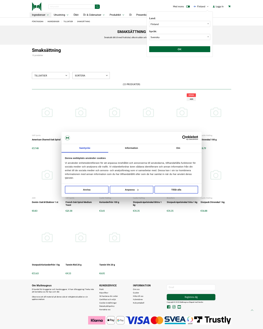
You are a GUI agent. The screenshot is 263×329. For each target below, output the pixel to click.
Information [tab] (131, 148)
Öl (130, 14)
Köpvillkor (103, 292)
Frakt (101, 289)
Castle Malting (206, 135)
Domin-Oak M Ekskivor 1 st (45, 202)
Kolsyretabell (138, 303)
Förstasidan (37, 21)
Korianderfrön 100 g (109, 202)
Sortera (91, 75)
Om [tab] (178, 148)
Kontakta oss (105, 309)
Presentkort (142, 14)
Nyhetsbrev (138, 299)
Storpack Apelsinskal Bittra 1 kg (147, 203)
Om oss (136, 289)
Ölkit (75, 14)
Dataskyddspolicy (107, 306)
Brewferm (171, 198)
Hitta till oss (138, 296)
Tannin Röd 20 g (73, 264)
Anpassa (131, 189)
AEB (34, 198)
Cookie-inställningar (108, 303)
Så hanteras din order (108, 296)
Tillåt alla (176, 189)
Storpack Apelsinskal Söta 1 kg (182, 202)
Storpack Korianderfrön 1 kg (46, 264)
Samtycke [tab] (84, 148)
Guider (136, 292)
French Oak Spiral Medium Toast (79, 203)
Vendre (200, 302)
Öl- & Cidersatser (94, 14)
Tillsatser (68, 21)
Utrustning (61, 14)
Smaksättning (83, 21)
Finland (201, 6)
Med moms (181, 7)
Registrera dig (191, 297)
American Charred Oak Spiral (46, 139)
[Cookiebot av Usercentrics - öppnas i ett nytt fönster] (184, 138)
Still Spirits (36, 135)
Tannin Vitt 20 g (107, 264)
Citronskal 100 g (209, 139)
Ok (180, 49)
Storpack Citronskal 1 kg (213, 202)
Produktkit (117, 14)
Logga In (218, 6)
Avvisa (86, 189)
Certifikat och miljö (107, 299)
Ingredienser (40, 14)
